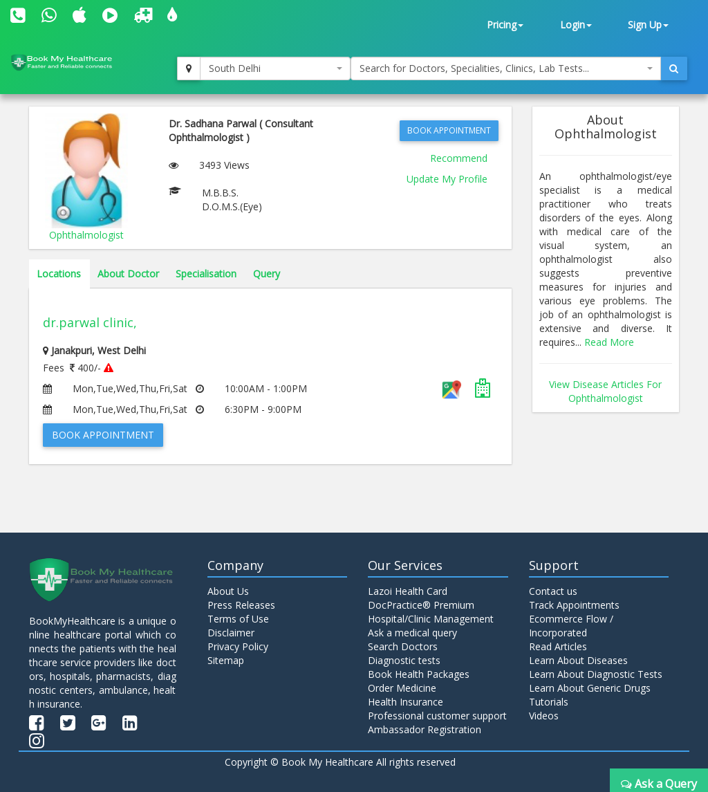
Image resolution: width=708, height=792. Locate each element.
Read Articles (558, 646)
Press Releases (241, 604)
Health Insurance (405, 701)
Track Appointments (574, 604)
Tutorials (548, 701)
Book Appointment (449, 130)
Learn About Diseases (578, 660)
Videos (544, 715)
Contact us (553, 591)
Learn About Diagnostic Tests (595, 674)
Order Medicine (402, 687)
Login (576, 24)
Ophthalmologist (86, 234)
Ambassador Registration (424, 729)
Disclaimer (230, 632)
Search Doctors (403, 646)
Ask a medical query (412, 632)
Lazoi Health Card (407, 591)
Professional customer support (437, 715)
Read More (609, 342)
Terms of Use (238, 618)
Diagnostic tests (404, 660)
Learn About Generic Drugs (590, 687)
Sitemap (225, 660)
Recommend (458, 158)
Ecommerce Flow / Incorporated (571, 625)
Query (266, 273)
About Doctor (128, 273)
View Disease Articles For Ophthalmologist (605, 391)
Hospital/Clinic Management (431, 618)
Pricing (505, 24)
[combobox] (275, 68)
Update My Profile (447, 178)
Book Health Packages (418, 674)
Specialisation (206, 273)
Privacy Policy (237, 646)
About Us (228, 591)
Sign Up (648, 24)
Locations (59, 273)
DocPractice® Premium (421, 604)
